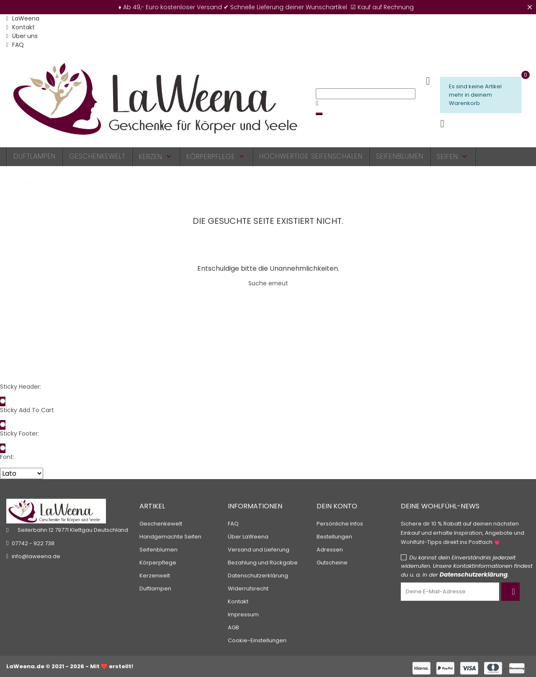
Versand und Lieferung (258, 550)
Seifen (453, 157)
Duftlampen (34, 156)
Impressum (243, 614)
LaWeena (22, 18)
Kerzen (156, 157)
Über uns (22, 36)
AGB (233, 627)
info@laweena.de (36, 556)
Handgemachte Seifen (170, 537)
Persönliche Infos (340, 524)
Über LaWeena (248, 537)
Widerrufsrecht (248, 588)
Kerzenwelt (154, 576)
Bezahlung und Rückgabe (263, 563)
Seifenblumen (399, 156)
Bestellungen (334, 537)
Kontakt (20, 27)
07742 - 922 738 (33, 543)
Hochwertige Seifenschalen (311, 156)
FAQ (15, 45)
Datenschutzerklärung (258, 576)
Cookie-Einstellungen (257, 640)
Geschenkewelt (97, 156)
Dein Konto (337, 506)
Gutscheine (332, 563)
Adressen (330, 550)
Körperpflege (216, 157)
